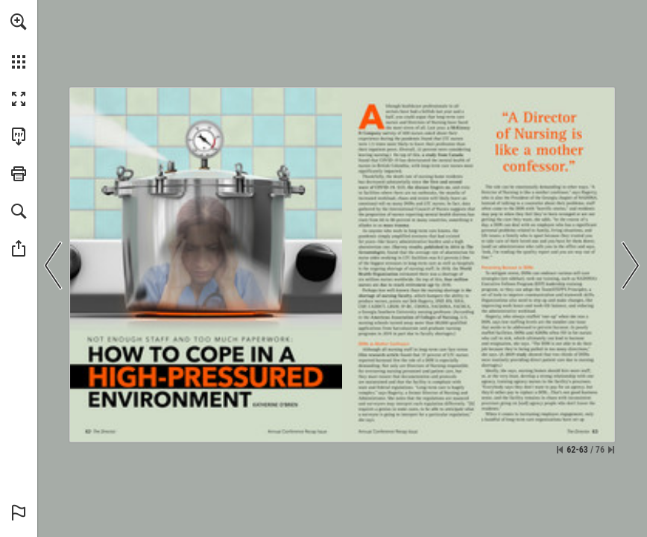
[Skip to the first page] (560, 449)
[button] (18, 21)
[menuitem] (18, 41)
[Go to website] (378, 133)
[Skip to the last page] (611, 449)
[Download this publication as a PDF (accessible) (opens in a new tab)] (18, 136)
